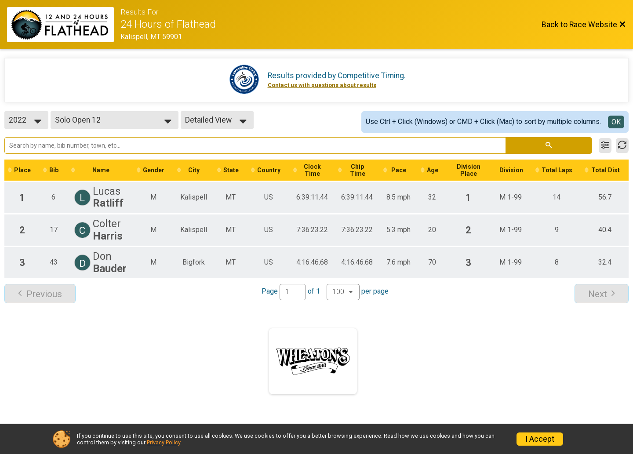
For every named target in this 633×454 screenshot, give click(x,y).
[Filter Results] (605, 145)
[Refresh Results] (622, 145)
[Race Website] (63, 24)
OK (616, 122)
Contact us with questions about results (322, 85)
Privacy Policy (163, 442)
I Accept (539, 439)
